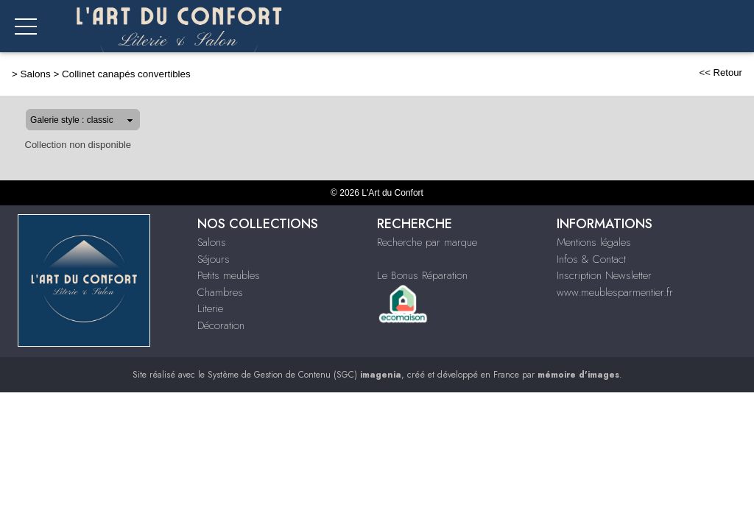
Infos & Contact (591, 259)
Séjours (213, 259)
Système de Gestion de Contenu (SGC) (304, 374)
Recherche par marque (427, 242)
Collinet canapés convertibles (126, 74)
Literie (210, 308)
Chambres (220, 292)
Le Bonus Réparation (422, 275)
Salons (36, 74)
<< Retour (720, 72)
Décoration (220, 325)
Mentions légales (594, 242)
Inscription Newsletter (604, 275)
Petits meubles (228, 275)
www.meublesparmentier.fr (615, 292)
